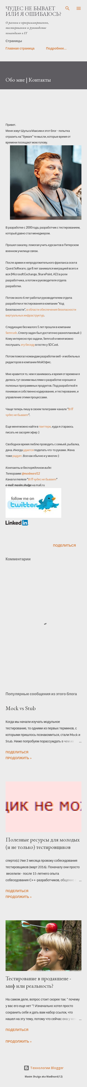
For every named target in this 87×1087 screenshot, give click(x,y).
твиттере (45, 426)
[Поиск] (67, 8)
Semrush (11, 333)
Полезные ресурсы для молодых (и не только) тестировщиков (43, 843)
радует (17, 456)
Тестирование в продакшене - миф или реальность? (38, 982)
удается (28, 450)
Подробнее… (56, 48)
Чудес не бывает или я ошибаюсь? (33, 11)
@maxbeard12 (31, 473)
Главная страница (20, 48)
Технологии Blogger (44, 1068)
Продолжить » (19, 758)
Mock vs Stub (21, 708)
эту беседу (28, 344)
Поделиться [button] (64, 545)
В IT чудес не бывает (42, 479)
